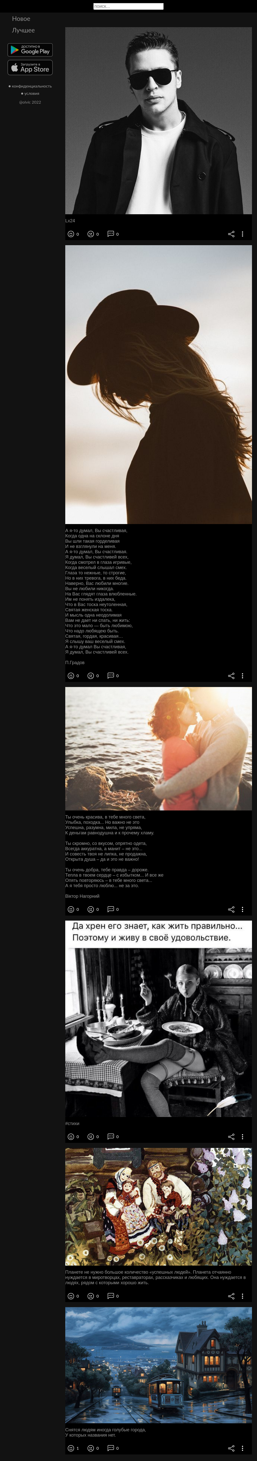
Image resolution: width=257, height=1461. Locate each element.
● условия (30, 93)
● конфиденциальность (30, 85)
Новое (21, 18)
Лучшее (23, 30)
